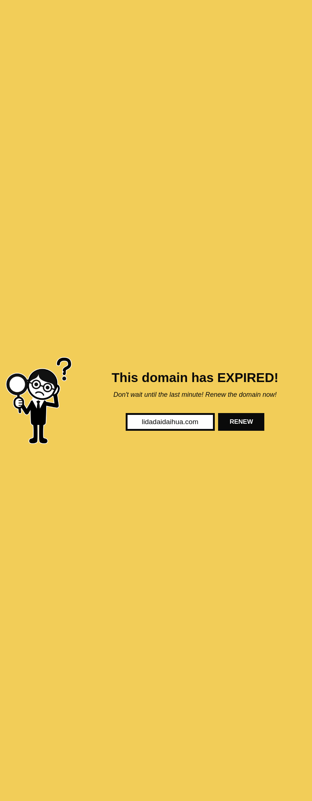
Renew (241, 421)
